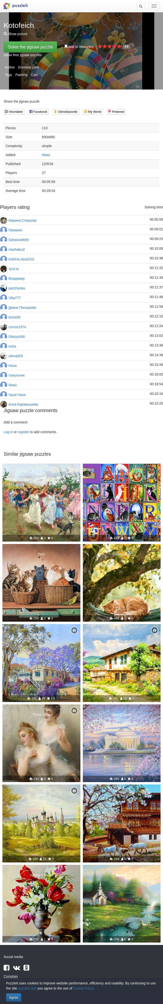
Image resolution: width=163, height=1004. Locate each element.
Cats (34, 75)
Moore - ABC (121, 474)
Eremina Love (28, 67)
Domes (41, 795)
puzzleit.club (27, 988)
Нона (12, 366)
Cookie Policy (83, 988)
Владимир (16, 278)
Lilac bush (121, 634)
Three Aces (41, 715)
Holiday (41, 474)
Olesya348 (16, 337)
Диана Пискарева (22, 308)
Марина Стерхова (22, 220)
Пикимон (15, 230)
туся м (13, 269)
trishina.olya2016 (21, 259)
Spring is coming (121, 795)
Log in (8, 432)
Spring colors (41, 634)
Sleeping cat (121, 554)
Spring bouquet (41, 875)
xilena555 (15, 356)
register (23, 432)
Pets (41, 554)
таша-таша (17, 395)
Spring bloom (122, 715)
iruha (12, 346)
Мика (46, 155)
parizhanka (16, 288)
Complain (11, 976)
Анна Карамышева (23, 404)
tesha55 (14, 317)
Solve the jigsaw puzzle (30, 47)
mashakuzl (16, 249)
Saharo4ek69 (18, 240)
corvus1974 (17, 327)
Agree (13, 997)
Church (121, 875)
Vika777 (14, 298)
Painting (21, 75)
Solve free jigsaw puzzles (23, 55)
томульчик (16, 375)
